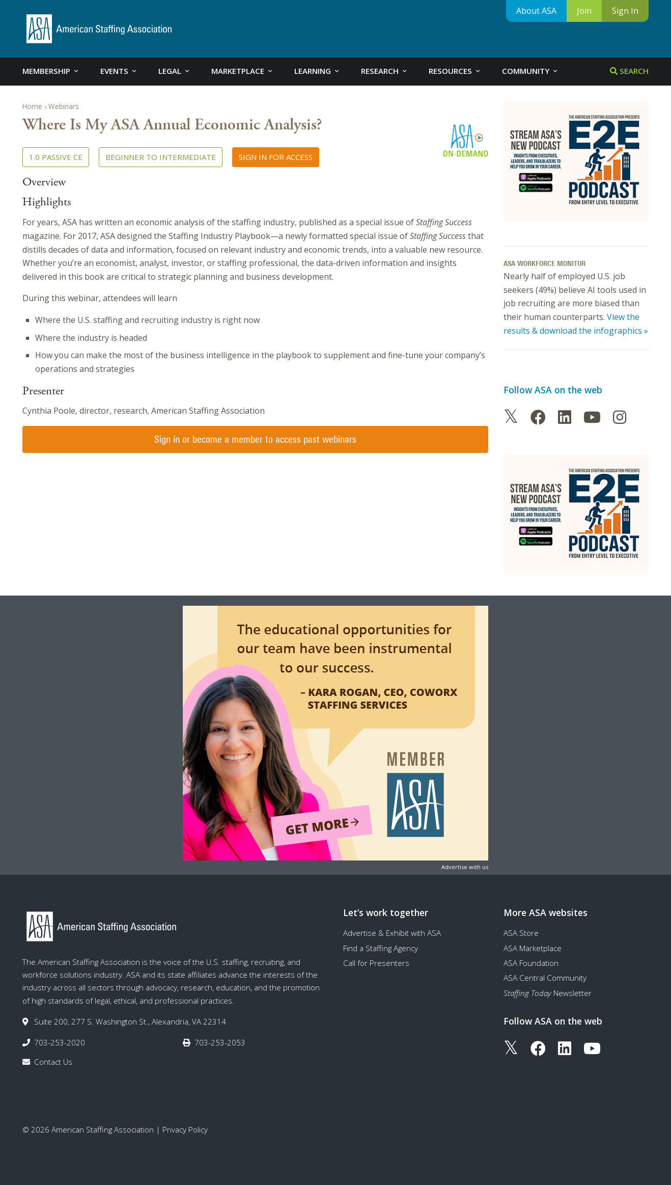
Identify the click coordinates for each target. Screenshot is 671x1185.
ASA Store (521, 933)
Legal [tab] (174, 71)
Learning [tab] (317, 71)
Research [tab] (384, 71)
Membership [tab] (51, 71)
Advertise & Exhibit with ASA (392, 933)
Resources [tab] (455, 71)
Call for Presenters (376, 963)
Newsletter (548, 993)
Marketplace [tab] (242, 71)
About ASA (536, 10)
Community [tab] (530, 71)
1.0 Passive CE (55, 157)
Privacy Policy (185, 1129)
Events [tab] (119, 71)
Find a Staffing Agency (380, 948)
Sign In (625, 10)
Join (584, 10)
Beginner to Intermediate (160, 157)
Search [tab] (629, 71)
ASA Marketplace (533, 948)
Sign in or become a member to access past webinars (255, 439)
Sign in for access (276, 157)
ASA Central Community (545, 978)
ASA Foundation (531, 963)
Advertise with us (464, 867)
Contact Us (53, 1062)
